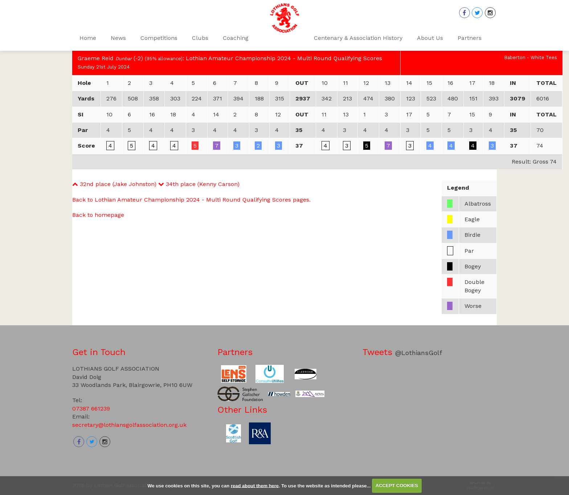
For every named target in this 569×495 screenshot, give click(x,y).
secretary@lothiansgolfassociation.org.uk (129, 424)
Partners (235, 352)
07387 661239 (91, 408)
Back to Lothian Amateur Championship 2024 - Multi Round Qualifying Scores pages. (191, 199)
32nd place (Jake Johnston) (114, 184)
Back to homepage (98, 214)
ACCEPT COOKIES (397, 485)
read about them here (255, 485)
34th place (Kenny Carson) (199, 184)
